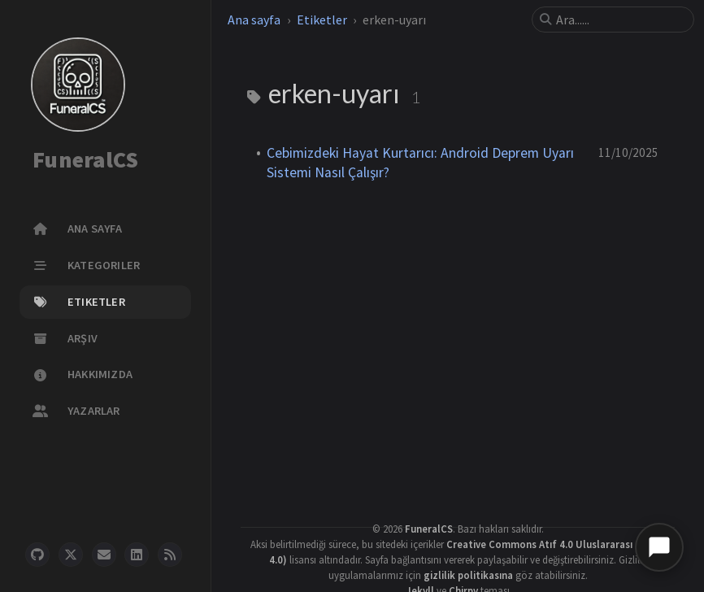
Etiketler (322, 19)
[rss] (170, 554)
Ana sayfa (254, 19)
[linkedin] (136, 554)
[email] (104, 554)
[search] (619, 19)
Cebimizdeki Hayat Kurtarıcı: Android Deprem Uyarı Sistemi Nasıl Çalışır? (420, 162)
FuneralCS (85, 160)
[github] (37, 554)
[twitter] (70, 554)
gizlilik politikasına (468, 574)
